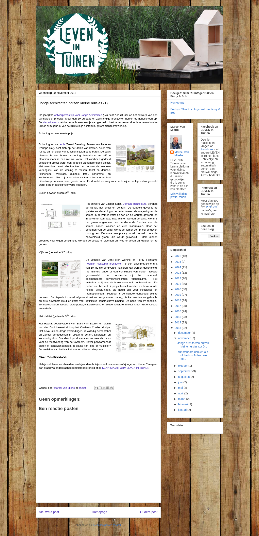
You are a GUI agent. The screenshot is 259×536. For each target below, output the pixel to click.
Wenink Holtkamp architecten (104, 263)
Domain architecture (134, 203)
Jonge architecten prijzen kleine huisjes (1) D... (193, 344)
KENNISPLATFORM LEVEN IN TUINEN (125, 367)
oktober (183, 365)
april (181, 393)
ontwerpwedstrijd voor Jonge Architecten (78, 115)
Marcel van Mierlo (181, 153)
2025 (178, 261)
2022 (178, 278)
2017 (178, 305)
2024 (178, 267)
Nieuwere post (49, 512)
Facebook (207, 149)
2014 (178, 322)
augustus (184, 376)
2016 (178, 311)
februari (183, 404)
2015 (178, 317)
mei (180, 387)
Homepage (99, 512)
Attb (62, 144)
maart (182, 398)
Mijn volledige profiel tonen (179, 195)
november (184, 338)
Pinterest (211, 207)
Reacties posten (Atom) (107, 524)
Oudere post (148, 512)
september (185, 371)
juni (180, 382)
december (184, 332)
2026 (178, 256)
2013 (178, 327)
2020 (178, 289)
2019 (178, 294)
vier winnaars (51, 122)
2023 (178, 272)
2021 (178, 283)
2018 (178, 300)
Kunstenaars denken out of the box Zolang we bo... (192, 355)
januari (182, 409)
